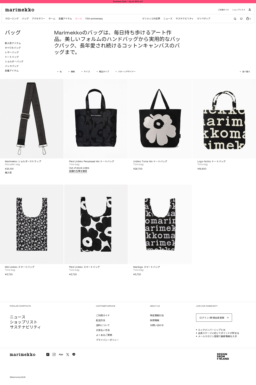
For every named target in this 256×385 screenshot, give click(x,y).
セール (78, 18)
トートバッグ (12, 57)
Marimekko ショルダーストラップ (23, 161)
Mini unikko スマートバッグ (19, 267)
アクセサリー (38, 18)
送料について (103, 325)
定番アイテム (65, 18)
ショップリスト (239, 10)
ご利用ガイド (223, 10)
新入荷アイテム (13, 43)
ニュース (167, 18)
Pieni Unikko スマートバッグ (84, 267)
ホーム (51, 18)
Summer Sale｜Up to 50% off (128, 1)
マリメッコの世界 (151, 18)
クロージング (12, 18)
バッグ (25, 18)
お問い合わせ (157, 325)
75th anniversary (94, 18)
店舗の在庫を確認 (78, 171)
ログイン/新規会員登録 (212, 317)
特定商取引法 (157, 315)
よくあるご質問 (104, 335)
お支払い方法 (103, 330)
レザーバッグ (12, 52)
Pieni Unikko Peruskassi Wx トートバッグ (91, 161)
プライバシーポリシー (107, 340)
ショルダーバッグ (14, 61)
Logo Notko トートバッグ (211, 161)
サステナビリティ (185, 18)
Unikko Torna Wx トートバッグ (150, 161)
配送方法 (100, 320)
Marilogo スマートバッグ (146, 267)
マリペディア (203, 18)
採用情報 (154, 320)
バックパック (12, 66)
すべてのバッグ (13, 48)
